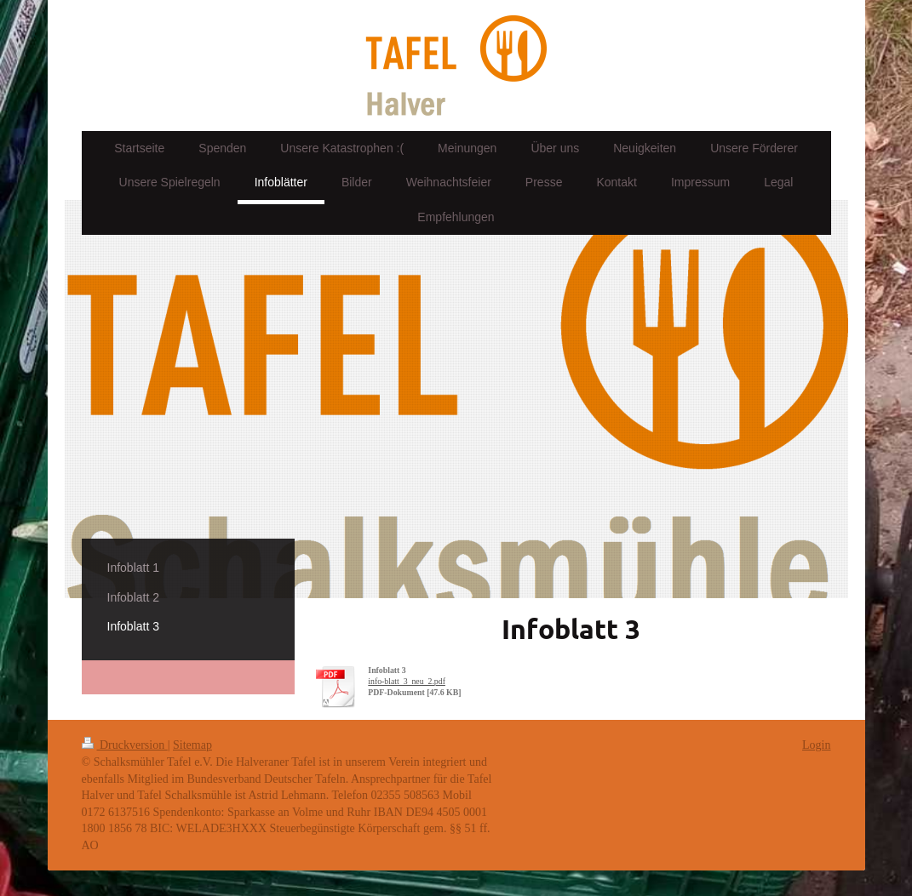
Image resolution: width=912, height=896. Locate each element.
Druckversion (125, 745)
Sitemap (192, 745)
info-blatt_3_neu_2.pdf (406, 681)
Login (816, 745)
